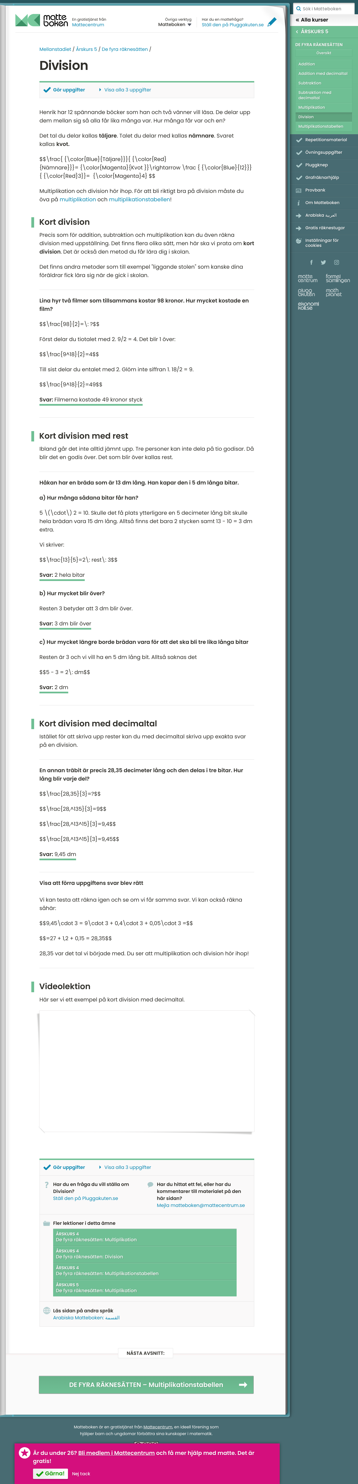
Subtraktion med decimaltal (314, 95)
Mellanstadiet (55, 49)
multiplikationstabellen (139, 199)
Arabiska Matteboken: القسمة (86, 1317)
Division (306, 117)
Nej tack (81, 1474)
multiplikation (78, 199)
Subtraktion (309, 83)
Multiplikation (311, 107)
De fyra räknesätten (125, 49)
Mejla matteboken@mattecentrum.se (201, 1205)
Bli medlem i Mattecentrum (116, 1453)
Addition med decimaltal (323, 73)
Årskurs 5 (86, 49)
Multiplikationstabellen (320, 126)
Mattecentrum (88, 24)
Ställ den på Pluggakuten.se (233, 24)
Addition (306, 64)
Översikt (323, 53)
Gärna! (55, 1473)
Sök (298, 8)
